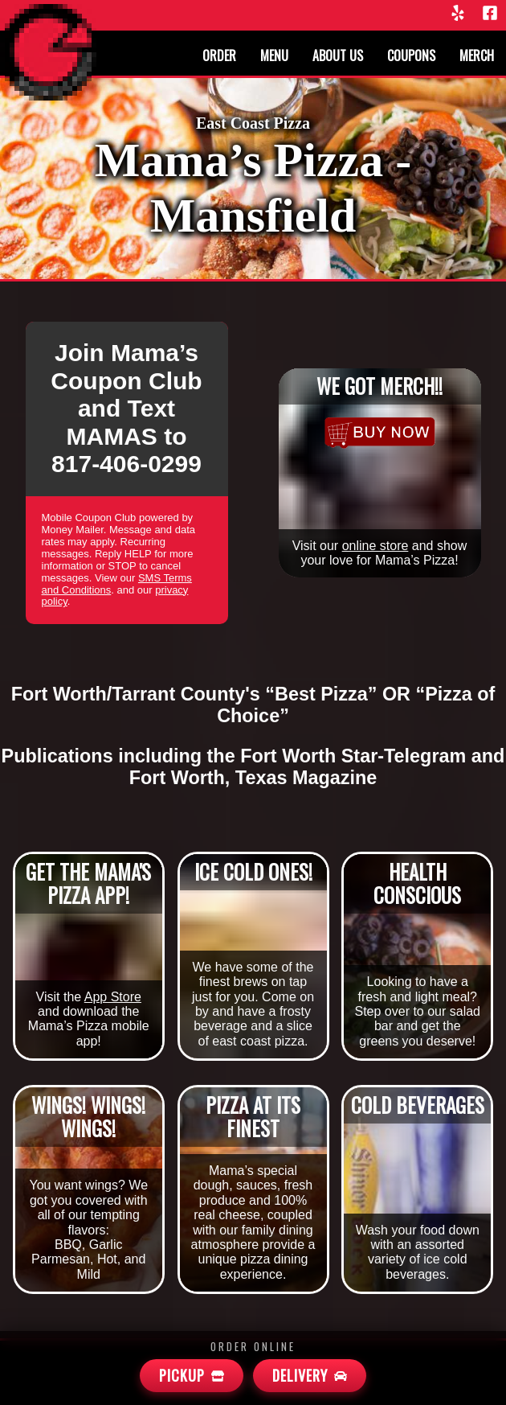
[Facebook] (490, 14)
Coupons (411, 55)
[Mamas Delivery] (309, 1375)
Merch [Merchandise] (476, 55)
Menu (274, 55)
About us (337, 55)
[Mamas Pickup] (191, 1375)
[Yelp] (458, 14)
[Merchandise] (380, 433)
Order (219, 55)
